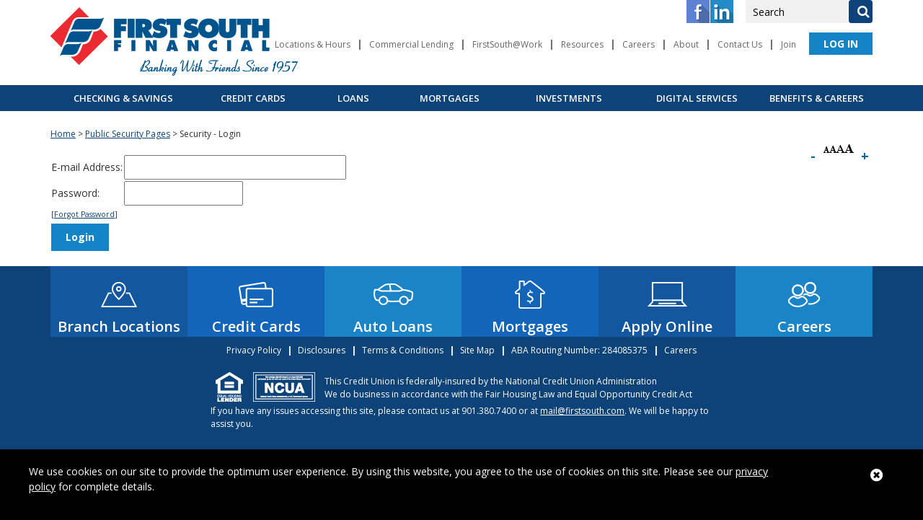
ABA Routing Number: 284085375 (579, 350)
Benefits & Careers (816, 98)
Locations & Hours (312, 44)
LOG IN (840, 43)
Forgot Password (84, 214)
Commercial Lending (411, 44)
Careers (638, 44)
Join (788, 44)
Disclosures (321, 350)
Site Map (477, 350)
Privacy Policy (253, 350)
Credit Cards (253, 98)
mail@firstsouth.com (582, 411)
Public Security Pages (127, 134)
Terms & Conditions (402, 350)
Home (63, 134)
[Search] (860, 11)
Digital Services (697, 98)
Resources (582, 44)
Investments (569, 98)
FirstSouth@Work (507, 44)
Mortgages (450, 98)
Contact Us (739, 44)
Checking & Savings (123, 98)
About (686, 44)
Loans (353, 98)
